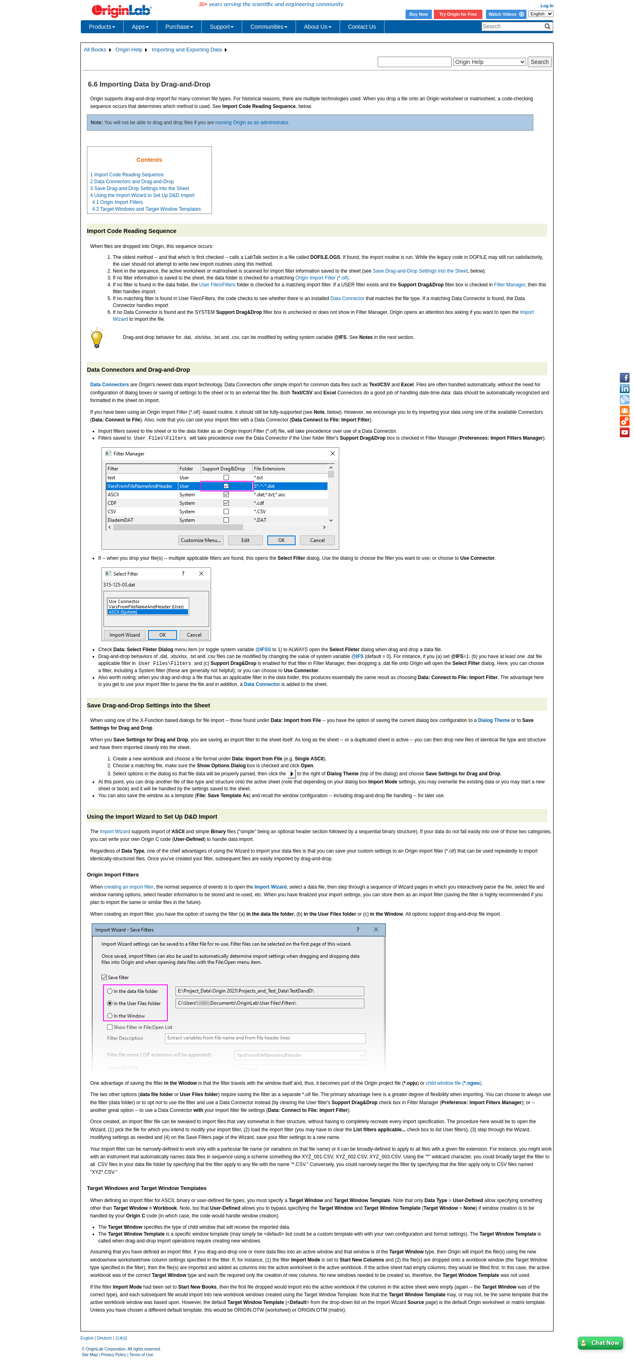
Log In (547, 5)
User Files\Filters (217, 285)
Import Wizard (115, 831)
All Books (95, 50)
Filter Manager (509, 285)
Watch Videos (506, 14)
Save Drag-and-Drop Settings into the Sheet (420, 271)
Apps (140, 26)
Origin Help (129, 50)
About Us (318, 26)
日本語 (121, 1338)
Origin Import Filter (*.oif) (322, 278)
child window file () (453, 1083)
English (87, 1338)
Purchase (179, 26)
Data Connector (347, 298)
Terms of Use (141, 1355)
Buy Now (419, 14)
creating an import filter (129, 887)
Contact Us (362, 26)
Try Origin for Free (458, 14)
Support (222, 26)
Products (102, 26)
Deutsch (104, 1338)
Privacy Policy (113, 1355)
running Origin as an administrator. (253, 122)
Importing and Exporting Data (187, 50)
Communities (268, 26)
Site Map (89, 1355)
